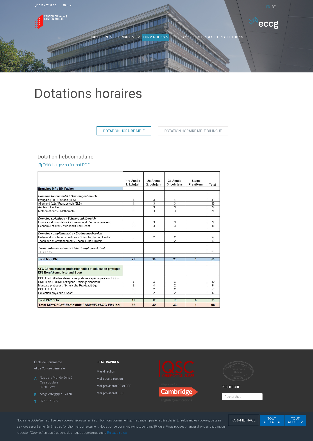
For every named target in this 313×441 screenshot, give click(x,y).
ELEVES (178, 37)
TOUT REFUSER (295, 420)
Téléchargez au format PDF (66, 164)
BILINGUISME (126, 37)
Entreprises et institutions (216, 37)
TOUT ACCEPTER (271, 420)
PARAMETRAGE (243, 420)
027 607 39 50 (47, 5)
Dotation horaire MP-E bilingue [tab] (193, 131)
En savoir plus (117, 432)
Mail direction (106, 371)
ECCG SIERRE (98, 37)
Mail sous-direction (110, 378)
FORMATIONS (154, 37)
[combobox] (242, 396)
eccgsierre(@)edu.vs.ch (55, 394)
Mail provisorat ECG (110, 393)
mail (69, 5)
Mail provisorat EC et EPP (114, 386)
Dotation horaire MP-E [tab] (124, 131)
